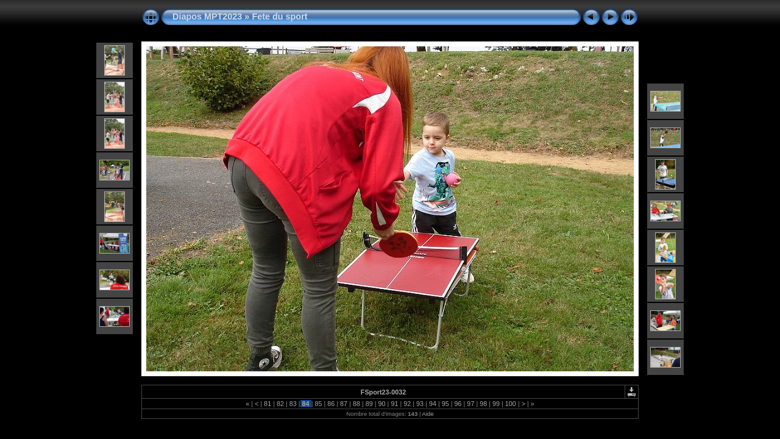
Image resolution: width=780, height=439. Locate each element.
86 (330, 403)
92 (407, 403)
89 (369, 403)
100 (510, 403)
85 (318, 403)
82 (280, 403)
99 (496, 403)
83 (293, 403)
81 (267, 403)
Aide (428, 413)
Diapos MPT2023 (207, 16)
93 (419, 403)
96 (458, 403)
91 (394, 403)
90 (382, 403)
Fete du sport (279, 16)
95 (445, 403)
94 (432, 403)
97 (470, 403)
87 (343, 403)
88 (356, 403)
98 (483, 403)
